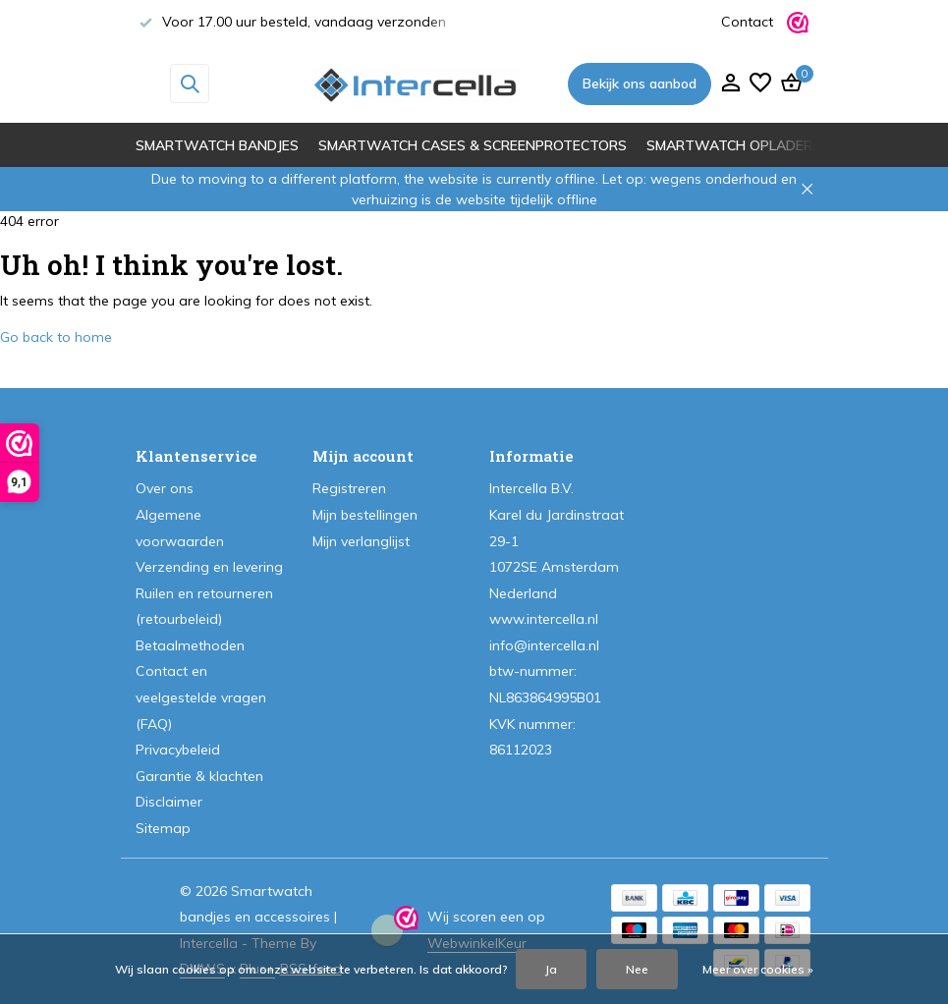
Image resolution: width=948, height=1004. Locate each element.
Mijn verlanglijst (361, 541)
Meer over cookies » (757, 969)
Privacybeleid (178, 749)
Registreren (349, 488)
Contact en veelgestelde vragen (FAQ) (201, 697)
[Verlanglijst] (760, 84)
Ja (551, 969)
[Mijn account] (730, 84)
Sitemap (163, 828)
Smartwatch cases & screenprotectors (472, 145)
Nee (637, 969)
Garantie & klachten (199, 776)
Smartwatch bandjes (217, 145)
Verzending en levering (209, 567)
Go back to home (56, 337)
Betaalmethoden (190, 645)
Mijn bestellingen (365, 515)
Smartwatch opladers (733, 145)
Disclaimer (169, 801)
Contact (747, 21)
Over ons (165, 488)
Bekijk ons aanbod (640, 83)
